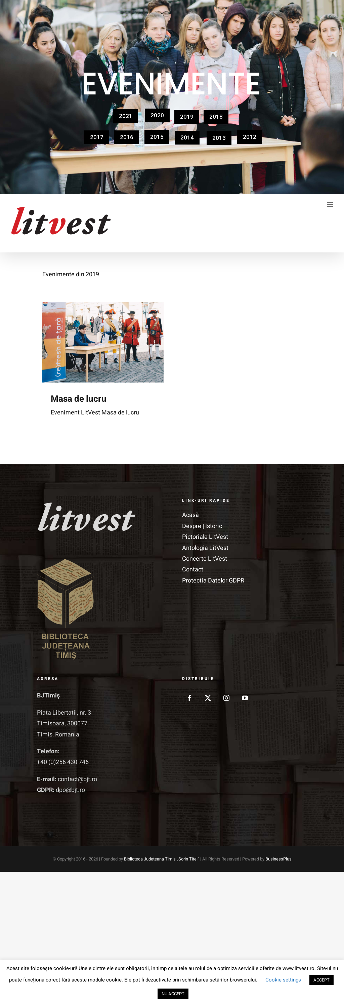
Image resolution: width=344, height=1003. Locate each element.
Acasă (190, 515)
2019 (187, 116)
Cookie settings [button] (283, 980)
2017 (96, 137)
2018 (216, 116)
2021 (125, 116)
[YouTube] (245, 697)
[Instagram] (226, 697)
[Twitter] (208, 697)
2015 (157, 136)
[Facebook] (189, 697)
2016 (126, 137)
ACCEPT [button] (321, 980)
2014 (187, 137)
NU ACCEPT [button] (173, 994)
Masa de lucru (78, 399)
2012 (249, 136)
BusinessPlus (278, 859)
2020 (157, 115)
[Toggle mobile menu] (330, 204)
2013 (219, 137)
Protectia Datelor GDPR (213, 580)
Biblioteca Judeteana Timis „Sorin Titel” (161, 859)
